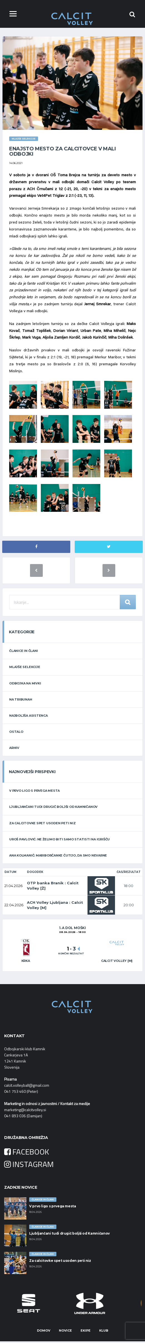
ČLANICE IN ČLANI (23, 652)
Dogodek (35, 873)
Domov (43, 1332)
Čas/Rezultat (129, 873)
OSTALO (16, 733)
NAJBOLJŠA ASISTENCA (28, 717)
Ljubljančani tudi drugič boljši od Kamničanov (53, 808)
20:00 (129, 906)
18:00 (128, 887)
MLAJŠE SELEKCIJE (24, 669)
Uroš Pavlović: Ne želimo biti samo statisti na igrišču (59, 841)
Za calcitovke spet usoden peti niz (42, 824)
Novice (65, 1332)
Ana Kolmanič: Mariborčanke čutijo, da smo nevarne (58, 857)
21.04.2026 (13, 887)
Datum (10, 873)
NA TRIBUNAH (20, 701)
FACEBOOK (26, 1153)
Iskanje (128, 604)
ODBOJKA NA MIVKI (25, 685)
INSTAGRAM (29, 1165)
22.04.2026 (13, 906)
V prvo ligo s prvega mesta (34, 792)
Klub (103, 1332)
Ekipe (86, 1332)
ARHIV (14, 749)
